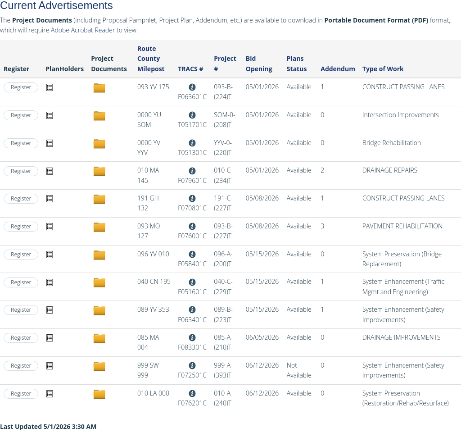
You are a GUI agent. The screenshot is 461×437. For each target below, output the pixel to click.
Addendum (338, 68)
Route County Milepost (151, 58)
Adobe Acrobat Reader (83, 30)
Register (21, 87)
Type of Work (383, 68)
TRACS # (190, 68)
